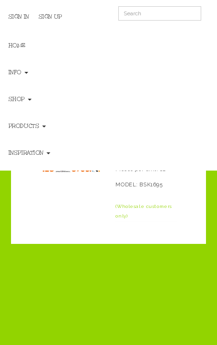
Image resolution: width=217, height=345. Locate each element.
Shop (20, 99)
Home (17, 45)
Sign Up (50, 16)
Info (18, 72)
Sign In (19, 16)
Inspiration (29, 153)
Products (27, 126)
